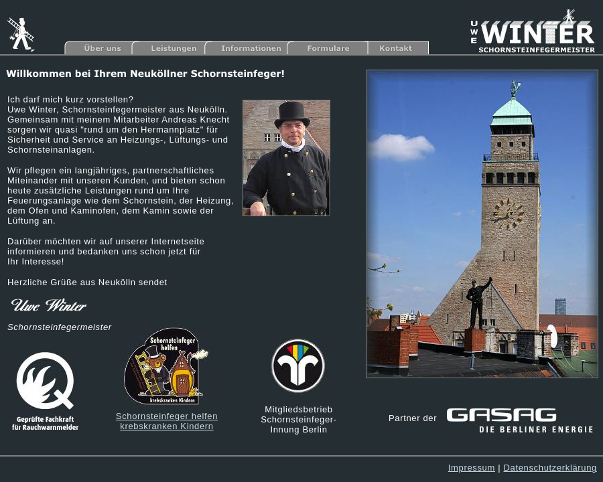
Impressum (471, 468)
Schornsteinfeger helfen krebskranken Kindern (167, 421)
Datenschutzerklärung (550, 468)
